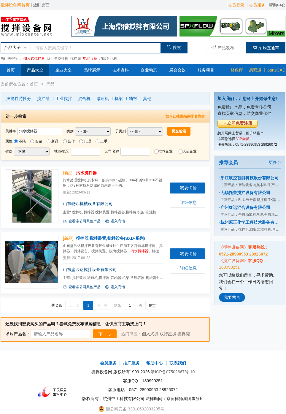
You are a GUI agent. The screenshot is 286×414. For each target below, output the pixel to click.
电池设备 (90, 58)
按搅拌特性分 (18, 98)
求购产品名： (17, 333)
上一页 (74, 305)
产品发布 (222, 47)
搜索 (173, 47)
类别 (70, 131)
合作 (71, 141)
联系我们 (177, 363)
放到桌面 (41, 5)
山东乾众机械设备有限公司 (88, 203)
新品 (54, 141)
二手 (103, 141)
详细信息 (188, 202)
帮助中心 (277, 5)
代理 (87, 141)
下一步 (104, 334)
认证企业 (189, 151)
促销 (38, 141)
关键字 (10, 131)
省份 (8, 151)
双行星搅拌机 (57, 58)
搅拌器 (43, 98)
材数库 (237, 70)
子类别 (120, 131)
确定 (152, 306)
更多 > (275, 162)
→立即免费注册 (237, 123)
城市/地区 (61, 151)
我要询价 (188, 187)
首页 (11, 70)
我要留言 (232, 297)
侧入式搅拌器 (34, 58)
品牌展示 (92, 70)
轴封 (133, 98)
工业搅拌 (63, 98)
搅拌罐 (75, 58)
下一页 (102, 305)
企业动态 (149, 70)
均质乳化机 (108, 58)
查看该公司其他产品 (82, 221)
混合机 (84, 98)
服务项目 (206, 70)
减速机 (102, 98)
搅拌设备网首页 (15, 5)
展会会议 (177, 70)
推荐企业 (165, 151)
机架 (119, 98)
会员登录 (236, 5)
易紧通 (255, 70)
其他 (147, 98)
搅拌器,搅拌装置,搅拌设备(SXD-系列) (110, 238)
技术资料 (120, 70)
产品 (50, 84)
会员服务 (257, 5)
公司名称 (112, 151)
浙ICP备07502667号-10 (173, 371)
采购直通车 (265, 47)
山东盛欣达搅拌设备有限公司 (90, 269)
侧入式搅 (150, 333)
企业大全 (63, 70)
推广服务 (131, 363)
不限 (22, 141)
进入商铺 (115, 221)
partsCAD (276, 70)
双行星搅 (168, 333)
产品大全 (35, 70)
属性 (8, 141)
